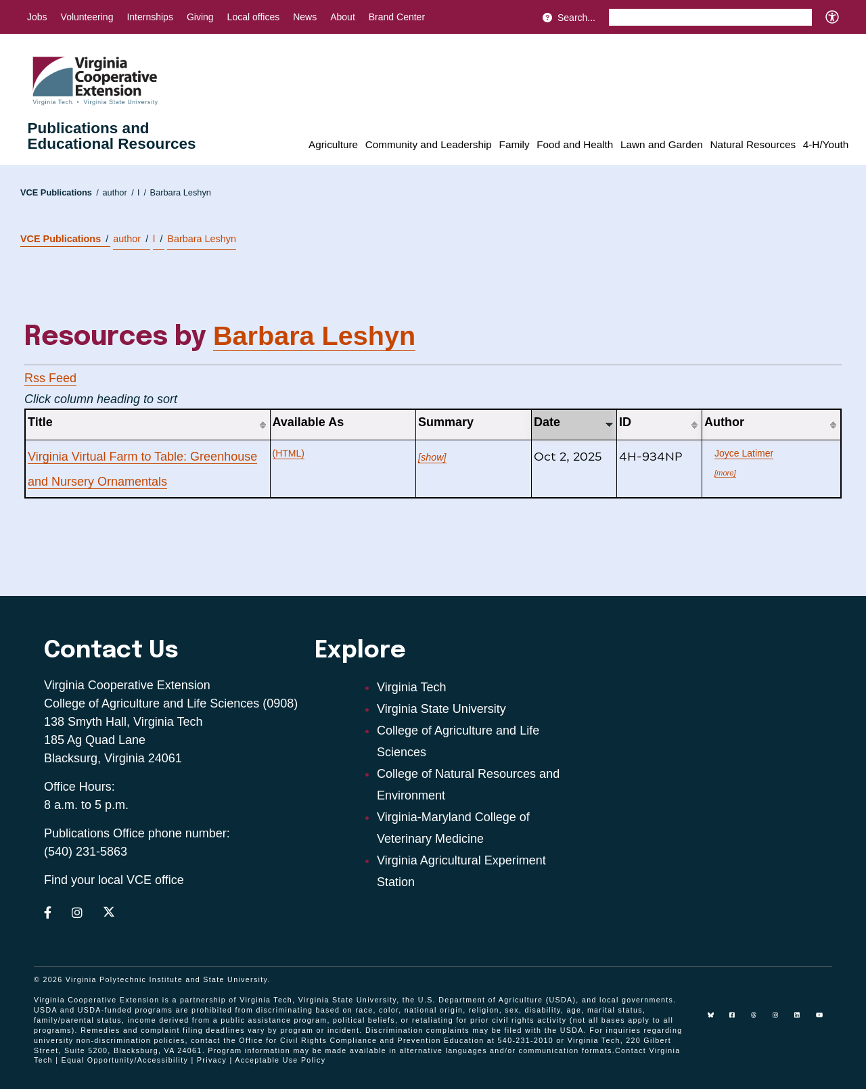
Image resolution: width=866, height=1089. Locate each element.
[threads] (759, 1020)
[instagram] (781, 1020)
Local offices (253, 16)
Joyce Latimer (743, 453)
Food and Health (575, 144)
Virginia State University (441, 709)
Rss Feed (50, 378)
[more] (725, 473)
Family (514, 144)
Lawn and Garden (661, 144)
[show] (432, 457)
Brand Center (397, 16)
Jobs (37, 16)
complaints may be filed (474, 1030)
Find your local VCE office (114, 880)
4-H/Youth (825, 144)
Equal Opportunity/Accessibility (125, 1060)
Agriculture (333, 144)
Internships (150, 16)
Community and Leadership (428, 144)
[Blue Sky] (716, 1020)
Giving (200, 16)
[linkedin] (802, 1020)
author (117, 192)
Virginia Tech (411, 687)
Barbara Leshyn (180, 192)
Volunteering (87, 16)
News (305, 16)
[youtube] (824, 1020)
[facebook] (737, 1020)
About (342, 16)
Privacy (212, 1060)
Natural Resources (753, 144)
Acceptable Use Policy (280, 1060)
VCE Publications (59, 192)
